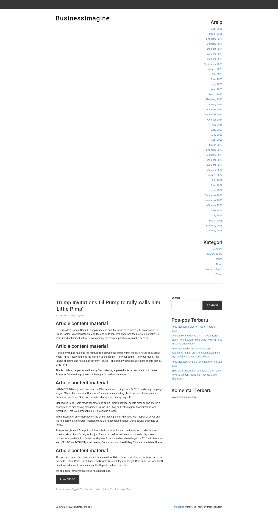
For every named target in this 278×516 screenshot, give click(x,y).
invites (97, 489)
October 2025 (214, 59)
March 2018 (215, 220)
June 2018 (216, 210)
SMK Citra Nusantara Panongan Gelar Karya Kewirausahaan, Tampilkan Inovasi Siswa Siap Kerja (196, 374)
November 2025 (213, 54)
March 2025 (215, 94)
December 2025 (213, 48)
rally (123, 489)
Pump (117, 489)
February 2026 (214, 39)
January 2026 (214, 43)
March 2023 (215, 144)
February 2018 (214, 225)
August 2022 (215, 175)
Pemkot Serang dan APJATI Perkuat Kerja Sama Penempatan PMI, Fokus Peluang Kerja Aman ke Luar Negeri (196, 339)
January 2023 (214, 155)
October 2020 (214, 205)
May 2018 (217, 215)
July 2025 (217, 74)
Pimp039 (109, 489)
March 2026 (215, 33)
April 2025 (216, 89)
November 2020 (213, 200)
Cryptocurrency (213, 254)
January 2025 (214, 104)
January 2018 (214, 230)
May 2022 (217, 190)
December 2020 (213, 195)
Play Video (67, 479)
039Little (84, 489)
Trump (129, 489)
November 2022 (213, 165)
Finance (217, 259)
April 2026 (216, 28)
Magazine (179, 507)
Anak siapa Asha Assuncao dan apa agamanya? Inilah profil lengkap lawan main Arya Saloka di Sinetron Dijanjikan (195, 352)
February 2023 (214, 149)
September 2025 (213, 64)
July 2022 (217, 180)
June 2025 (216, 79)
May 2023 (217, 134)
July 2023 (217, 124)
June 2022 (216, 185)
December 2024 (213, 109)
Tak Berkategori (213, 269)
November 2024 (213, 114)
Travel (219, 274)
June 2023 (216, 129)
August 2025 (215, 69)
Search (175, 297)
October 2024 (214, 119)
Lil (103, 489)
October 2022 (214, 170)
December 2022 (213, 160)
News (219, 264)
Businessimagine (83, 18)
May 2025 (217, 84)
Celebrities (216, 249)
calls (91, 489)
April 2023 (216, 139)
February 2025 (214, 99)
